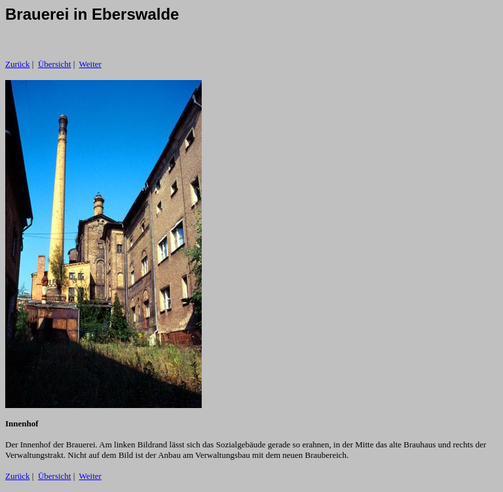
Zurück (17, 64)
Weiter (90, 64)
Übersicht (54, 64)
